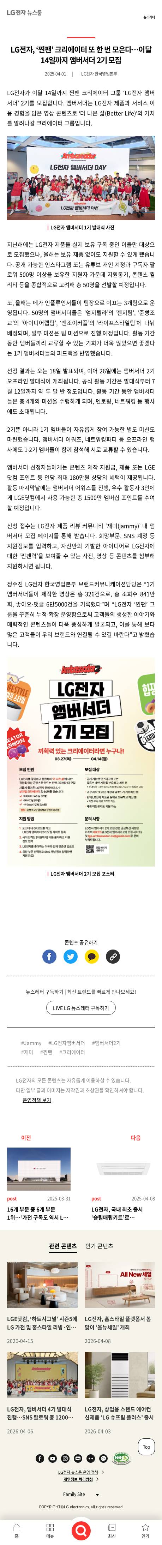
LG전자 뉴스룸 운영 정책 (78, 1472)
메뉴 (50, 1536)
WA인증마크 (121, 1458)
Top (146, 1447)
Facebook (40, 1458)
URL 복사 (113, 957)
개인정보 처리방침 (78, 1479)
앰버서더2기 (108, 1042)
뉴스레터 (149, 17)
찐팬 (47, 1051)
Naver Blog (78, 1458)
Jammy (32, 1042)
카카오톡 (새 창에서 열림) (92, 957)
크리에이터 (73, 1051)
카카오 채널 (103, 1458)
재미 (28, 1051)
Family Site (79, 1494)
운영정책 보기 (37, 1099)
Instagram (65, 1458)
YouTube (52, 1458)
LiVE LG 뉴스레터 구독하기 (81, 1007)
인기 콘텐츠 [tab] (99, 1245)
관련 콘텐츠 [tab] (63, 1245)
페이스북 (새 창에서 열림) (49, 957)
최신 (112, 1536)
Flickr (90, 1458)
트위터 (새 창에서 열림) (71, 957)
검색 (81, 1530)
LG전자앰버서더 (68, 1042)
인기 (145, 1536)
